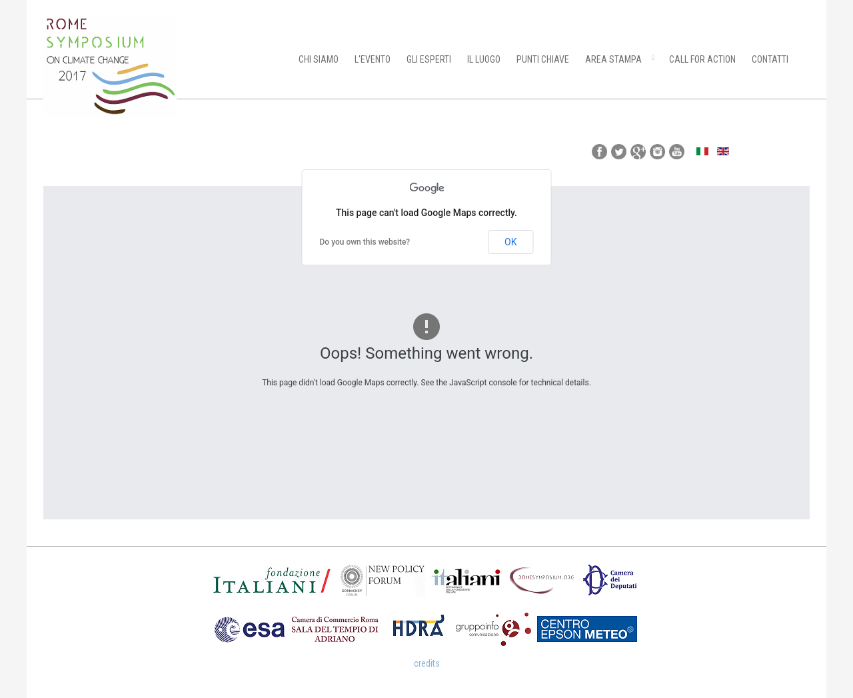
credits (427, 663)
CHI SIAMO (319, 59)
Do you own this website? (365, 242)
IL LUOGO (483, 59)
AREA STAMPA (613, 59)
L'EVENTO (373, 59)
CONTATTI (770, 59)
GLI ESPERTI (429, 59)
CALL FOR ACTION (702, 59)
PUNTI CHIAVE (542, 59)
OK (510, 242)
